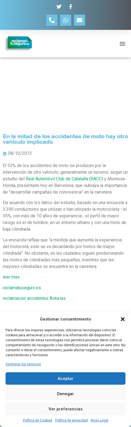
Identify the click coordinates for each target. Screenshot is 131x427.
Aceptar (65, 378)
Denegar (65, 393)
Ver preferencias (65, 409)
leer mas (11, 277)
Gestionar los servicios (23, 364)
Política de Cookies (37, 420)
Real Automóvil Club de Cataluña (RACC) (64, 178)
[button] (122, 319)
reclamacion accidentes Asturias (34, 298)
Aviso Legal (99, 420)
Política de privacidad (71, 420)
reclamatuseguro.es (22, 287)
